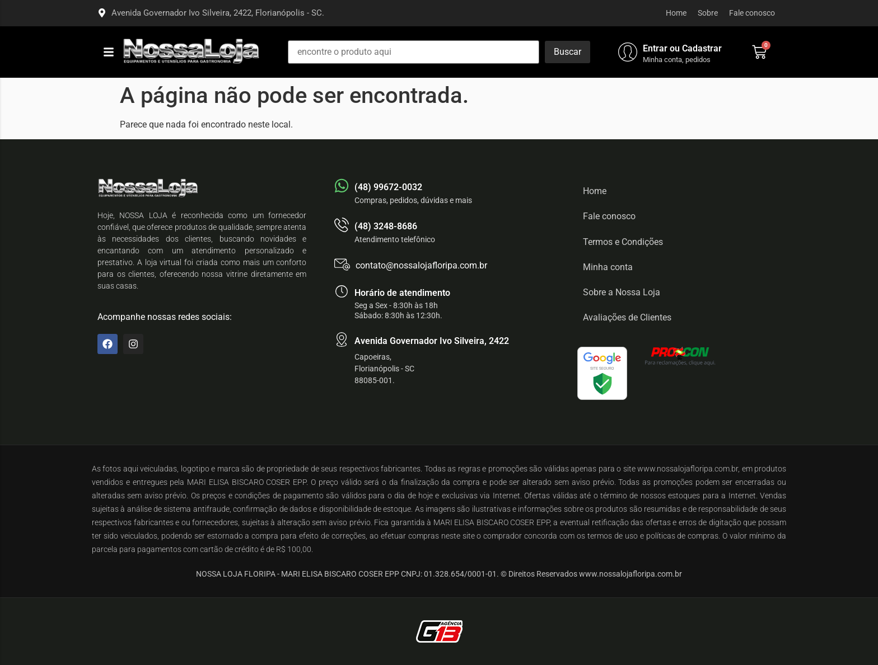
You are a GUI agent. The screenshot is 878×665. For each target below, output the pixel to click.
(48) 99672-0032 (388, 187)
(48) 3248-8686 (385, 226)
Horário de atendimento (402, 292)
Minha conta (608, 267)
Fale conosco (752, 12)
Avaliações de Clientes (627, 317)
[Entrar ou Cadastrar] (627, 52)
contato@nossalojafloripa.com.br (421, 265)
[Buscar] (567, 52)
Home (676, 12)
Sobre (708, 12)
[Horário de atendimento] (341, 291)
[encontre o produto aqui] (413, 52)
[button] (108, 52)
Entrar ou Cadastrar (682, 48)
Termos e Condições (623, 242)
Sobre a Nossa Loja (621, 292)
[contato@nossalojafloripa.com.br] (342, 264)
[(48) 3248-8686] (341, 225)
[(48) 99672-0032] (341, 185)
